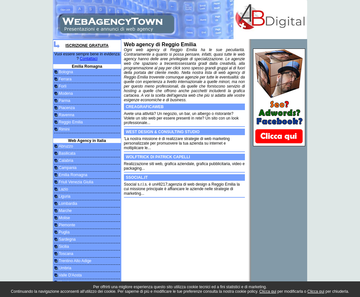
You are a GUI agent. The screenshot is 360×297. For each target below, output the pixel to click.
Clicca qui (267, 291)
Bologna (66, 72)
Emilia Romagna (73, 175)
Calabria (66, 160)
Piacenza (67, 108)
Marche (65, 210)
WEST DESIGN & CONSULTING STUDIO (163, 132)
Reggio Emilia (71, 122)
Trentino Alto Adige (75, 261)
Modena (66, 93)
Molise (64, 218)
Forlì (63, 86)
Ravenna (66, 115)
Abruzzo (66, 146)
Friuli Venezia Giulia (76, 182)
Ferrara (65, 79)
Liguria (64, 196)
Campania (68, 167)
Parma (64, 100)
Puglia (64, 232)
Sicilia (64, 246)
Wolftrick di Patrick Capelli (158, 157)
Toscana (66, 253)
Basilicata (67, 153)
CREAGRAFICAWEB (145, 107)
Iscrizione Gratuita (87, 45)
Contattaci (89, 58)
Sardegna (67, 239)
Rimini (64, 129)
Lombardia (68, 203)
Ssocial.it (137, 177)
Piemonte (67, 225)
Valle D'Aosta (70, 275)
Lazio (63, 189)
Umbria (65, 268)
